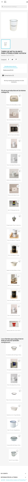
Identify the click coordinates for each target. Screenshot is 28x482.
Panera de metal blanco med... (14, 105)
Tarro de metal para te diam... (14, 150)
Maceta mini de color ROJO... (14, 330)
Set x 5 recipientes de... (14, 210)
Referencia (6, 70)
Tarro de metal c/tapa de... (14, 240)
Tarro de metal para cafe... (14, 315)
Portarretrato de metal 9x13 (14, 370)
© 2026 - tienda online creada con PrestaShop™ (14, 480)
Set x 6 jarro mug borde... (14, 430)
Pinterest (16, 59)
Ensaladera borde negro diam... (14, 355)
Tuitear (12, 59)
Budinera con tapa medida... (14, 415)
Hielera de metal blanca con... (14, 180)
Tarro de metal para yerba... (14, 385)
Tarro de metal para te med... (14, 120)
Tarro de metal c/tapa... (14, 255)
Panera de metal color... (14, 195)
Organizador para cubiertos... (14, 225)
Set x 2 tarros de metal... (14, 135)
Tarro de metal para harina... (14, 165)
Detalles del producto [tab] (10, 66)
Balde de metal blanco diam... (14, 270)
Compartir (8, 59)
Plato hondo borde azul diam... (14, 400)
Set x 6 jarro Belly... (14, 460)
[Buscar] (14, 6)
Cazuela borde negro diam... (14, 445)
